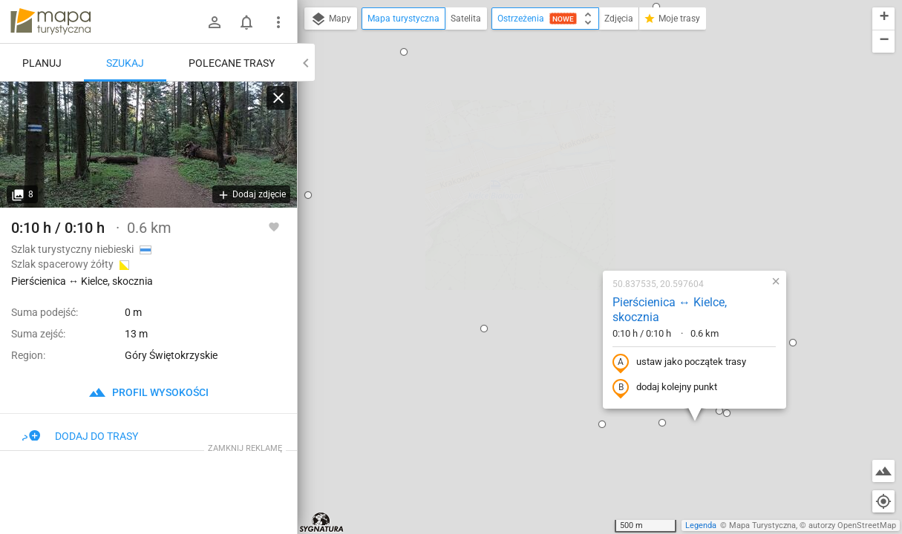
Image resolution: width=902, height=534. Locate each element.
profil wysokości (148, 392)
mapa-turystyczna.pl (50, 21)
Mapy (330, 19)
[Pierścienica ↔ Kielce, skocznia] (148, 145)
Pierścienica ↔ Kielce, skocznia (571, 149)
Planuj (42, 63)
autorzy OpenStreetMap (852, 525)
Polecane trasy (232, 63)
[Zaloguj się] (214, 22)
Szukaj (125, 63)
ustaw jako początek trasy (581, 201)
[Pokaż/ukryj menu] (278, 22)
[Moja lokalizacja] (883, 501)
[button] (504, 263)
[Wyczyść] (278, 98)
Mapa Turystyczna (762, 525)
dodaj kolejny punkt (566, 227)
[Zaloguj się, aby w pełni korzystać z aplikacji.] (274, 226)
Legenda (700, 525)
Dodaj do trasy (80, 436)
